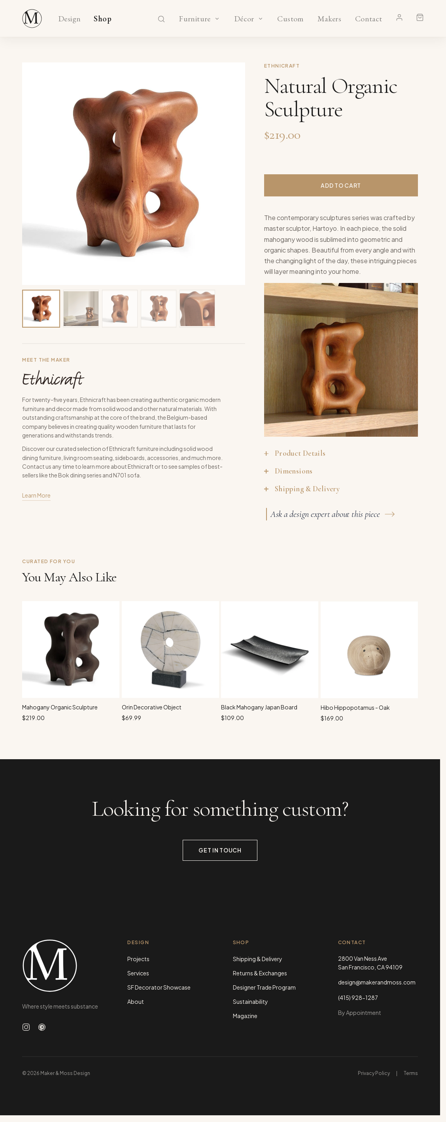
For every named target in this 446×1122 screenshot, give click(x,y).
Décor (244, 19)
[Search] (161, 19)
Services (138, 973)
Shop (103, 19)
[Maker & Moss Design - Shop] (32, 18)
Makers (329, 19)
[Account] (399, 17)
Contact (369, 19)
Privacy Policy (374, 1073)
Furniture (195, 19)
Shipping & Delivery (257, 958)
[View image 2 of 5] (81, 309)
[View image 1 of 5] (41, 309)
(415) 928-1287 (358, 997)
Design (69, 19)
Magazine (245, 1015)
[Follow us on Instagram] (26, 1027)
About (135, 1001)
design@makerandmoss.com (377, 982)
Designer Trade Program (264, 987)
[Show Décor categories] (260, 18)
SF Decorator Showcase (159, 987)
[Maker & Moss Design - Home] (62, 965)
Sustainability (250, 1001)
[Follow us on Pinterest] (42, 1027)
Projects (138, 958)
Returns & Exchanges (260, 973)
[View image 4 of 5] (158, 309)
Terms (411, 1073)
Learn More (36, 496)
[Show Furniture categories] (217, 18)
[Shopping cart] (420, 17)
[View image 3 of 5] (120, 309)
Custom (290, 19)
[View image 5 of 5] (197, 309)
